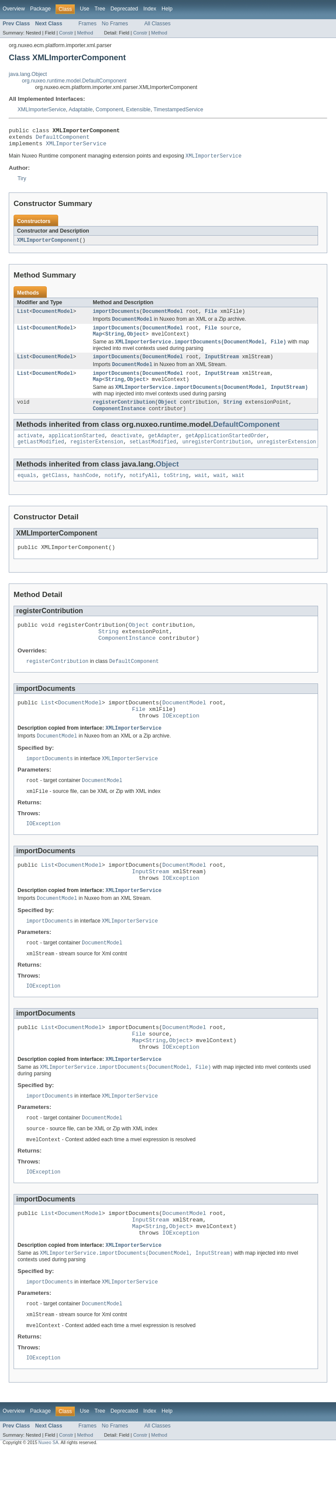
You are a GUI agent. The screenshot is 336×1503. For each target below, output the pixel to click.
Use (84, 9)
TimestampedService (178, 109)
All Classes (157, 24)
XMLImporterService (42, 109)
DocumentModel (53, 316)
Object (136, 341)
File (211, 316)
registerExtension (96, 456)
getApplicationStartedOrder (226, 449)
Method (85, 32)
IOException (181, 741)
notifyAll (144, 490)
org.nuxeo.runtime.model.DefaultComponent (74, 81)
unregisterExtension (286, 456)
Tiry (22, 183)
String (114, 341)
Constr (66, 32)
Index (149, 9)
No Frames (115, 24)
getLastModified (41, 456)
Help (166, 9)
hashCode (86, 490)
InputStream (222, 365)
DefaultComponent (63, 139)
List (23, 316)
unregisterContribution (216, 456)
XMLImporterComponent (48, 244)
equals (27, 490)
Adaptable (81, 109)
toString (176, 490)
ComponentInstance (119, 421)
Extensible (138, 109)
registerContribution (124, 414)
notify (114, 490)
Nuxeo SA (48, 1495)
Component (109, 109)
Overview (14, 9)
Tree (99, 9)
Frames (87, 24)
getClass (54, 490)
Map (97, 341)
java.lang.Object (28, 74)
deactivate (126, 449)
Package (40, 9)
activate (30, 449)
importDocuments (116, 316)
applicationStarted (77, 449)
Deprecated (124, 9)
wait (201, 490)
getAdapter (163, 449)
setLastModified (153, 456)
